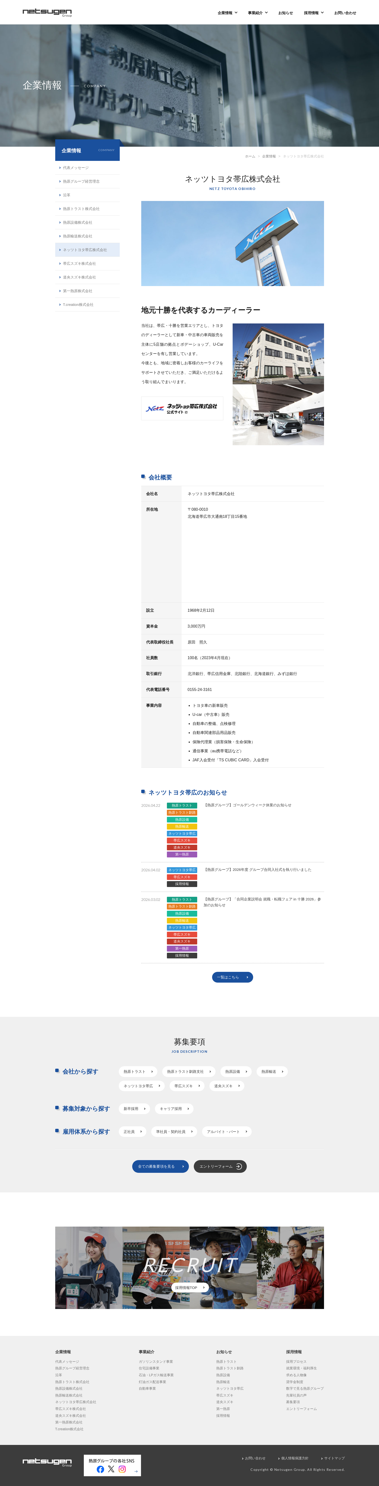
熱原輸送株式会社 (77, 236)
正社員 (129, 1132)
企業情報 (225, 13)
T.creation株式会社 (78, 304)
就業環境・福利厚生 (301, 1368)
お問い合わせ (345, 13)
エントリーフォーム (216, 1166)
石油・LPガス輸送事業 (156, 1375)
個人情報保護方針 (295, 1458)
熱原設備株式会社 (77, 222)
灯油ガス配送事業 (152, 1382)
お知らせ (285, 13)
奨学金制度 (294, 1382)
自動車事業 (147, 1388)
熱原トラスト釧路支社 (185, 1071)
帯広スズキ (182, 840)
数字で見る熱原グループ (305, 1388)
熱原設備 (182, 819)
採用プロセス (296, 1362)
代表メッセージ (76, 168)
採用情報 (311, 13)
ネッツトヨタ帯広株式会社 (85, 250)
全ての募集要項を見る (156, 1166)
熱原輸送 (182, 826)
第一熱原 (182, 854)
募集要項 (293, 1402)
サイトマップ (334, 1458)
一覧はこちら (228, 977)
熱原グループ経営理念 (81, 181)
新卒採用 (131, 1109)
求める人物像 (296, 1375)
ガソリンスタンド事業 (156, 1362)
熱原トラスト (182, 805)
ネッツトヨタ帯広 (182, 833)
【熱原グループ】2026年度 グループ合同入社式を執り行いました (258, 869)
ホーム (250, 156)
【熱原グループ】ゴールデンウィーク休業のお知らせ (248, 805)
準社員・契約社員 (170, 1132)
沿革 (66, 195)
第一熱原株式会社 (77, 291)
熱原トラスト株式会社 (81, 209)
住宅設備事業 (149, 1368)
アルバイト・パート (223, 1132)
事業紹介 (255, 13)
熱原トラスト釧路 (182, 812)
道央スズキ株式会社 (79, 277)
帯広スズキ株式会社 (79, 263)
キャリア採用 (171, 1109)
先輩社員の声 (296, 1395)
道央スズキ (182, 847)
